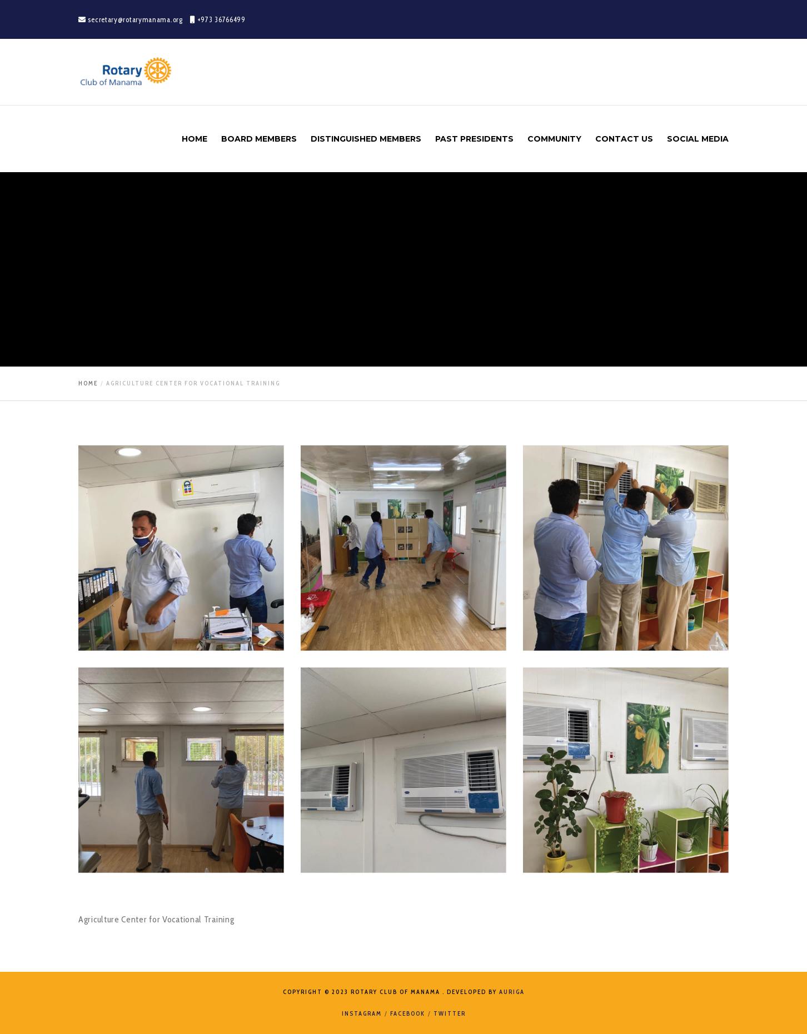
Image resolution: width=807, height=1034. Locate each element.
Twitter (450, 1013)
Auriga (512, 992)
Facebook (407, 1013)
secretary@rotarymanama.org (131, 19)
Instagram (362, 1013)
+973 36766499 (218, 19)
